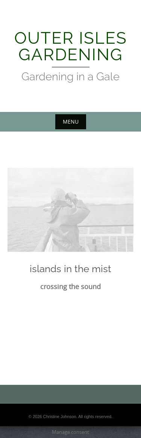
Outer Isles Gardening (70, 46)
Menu (71, 121)
